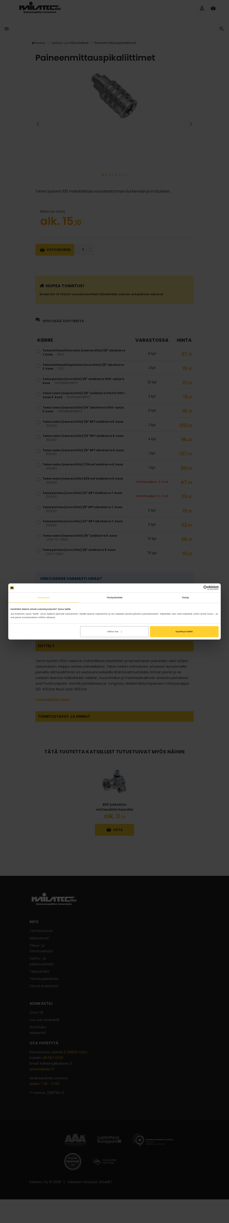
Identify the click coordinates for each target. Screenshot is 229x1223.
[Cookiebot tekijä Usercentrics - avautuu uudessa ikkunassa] (198, 588)
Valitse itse (114, 631)
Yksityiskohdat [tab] (114, 597)
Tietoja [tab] (185, 597)
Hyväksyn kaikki (184, 631)
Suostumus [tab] (44, 597)
